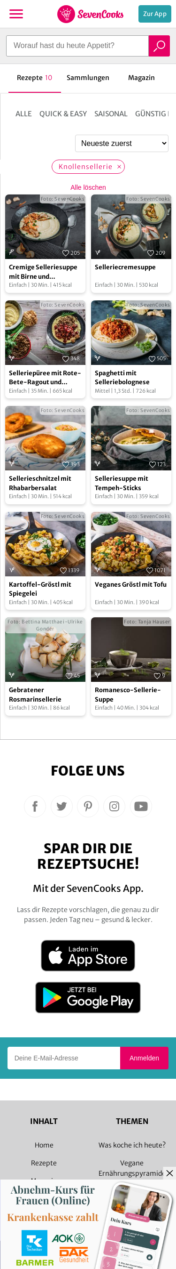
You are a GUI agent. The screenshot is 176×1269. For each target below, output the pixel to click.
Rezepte (44, 1163)
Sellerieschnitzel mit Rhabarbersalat (40, 483)
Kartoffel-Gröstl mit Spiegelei (40, 589)
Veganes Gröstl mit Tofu (131, 585)
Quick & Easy (63, 113)
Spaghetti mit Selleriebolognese (122, 378)
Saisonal (111, 113)
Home (44, 1145)
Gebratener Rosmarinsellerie (35, 694)
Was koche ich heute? (132, 1145)
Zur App (155, 14)
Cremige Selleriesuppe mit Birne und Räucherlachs (43, 272)
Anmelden (144, 1058)
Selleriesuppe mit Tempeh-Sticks (121, 483)
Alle (23, 113)
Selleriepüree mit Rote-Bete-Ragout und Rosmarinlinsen (45, 378)
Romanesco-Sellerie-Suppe (128, 694)
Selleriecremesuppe (125, 267)
